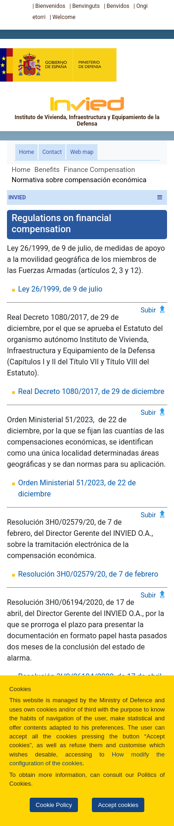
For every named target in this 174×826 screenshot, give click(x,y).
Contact (52, 152)
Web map (81, 152)
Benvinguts (86, 6)
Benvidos (118, 6)
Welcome (64, 17)
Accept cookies (118, 804)
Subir (148, 309)
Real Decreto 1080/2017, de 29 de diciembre (91, 391)
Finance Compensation (99, 169)
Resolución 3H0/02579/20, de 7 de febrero (88, 574)
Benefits (47, 169)
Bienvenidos (50, 6)
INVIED (85, 197)
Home (28, 151)
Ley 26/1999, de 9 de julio (60, 289)
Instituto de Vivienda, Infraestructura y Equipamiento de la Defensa (86, 111)
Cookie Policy (54, 804)
